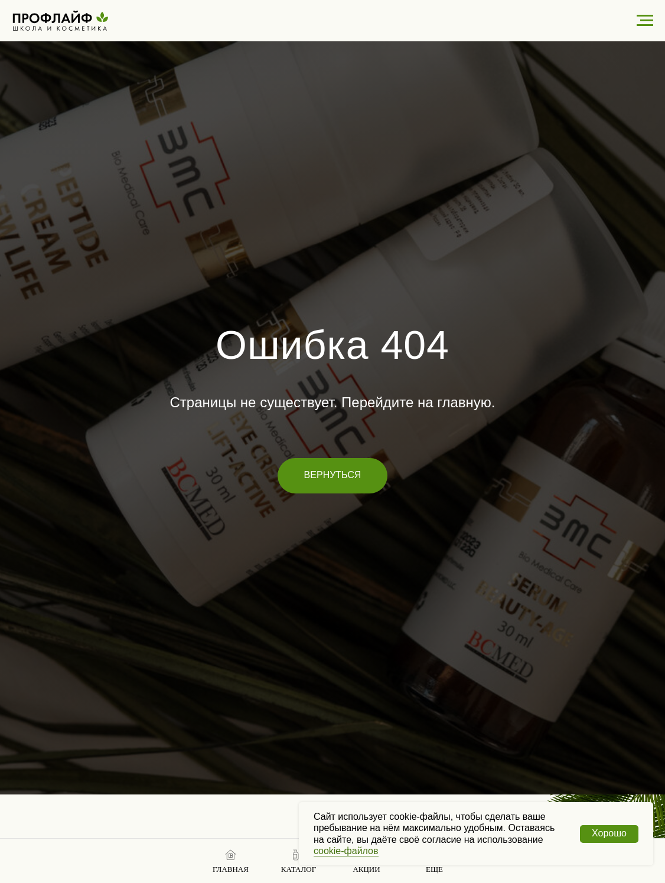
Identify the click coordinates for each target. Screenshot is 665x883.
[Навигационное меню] (645, 21)
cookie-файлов (346, 851)
